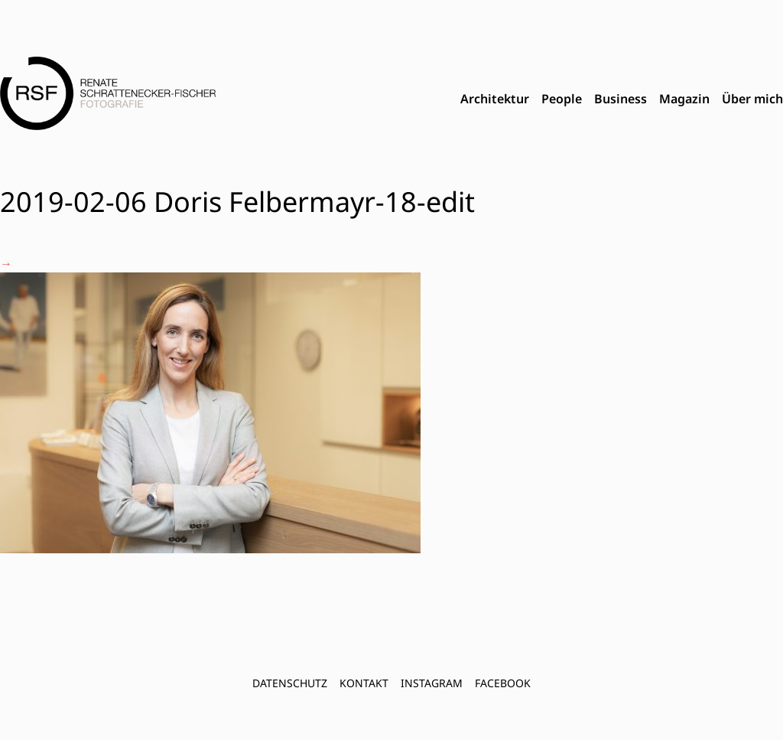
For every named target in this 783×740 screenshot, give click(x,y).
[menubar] (621, 99)
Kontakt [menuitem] (364, 683)
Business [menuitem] (620, 98)
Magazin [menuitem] (684, 98)
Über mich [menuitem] (752, 98)
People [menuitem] (561, 98)
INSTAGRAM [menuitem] (432, 683)
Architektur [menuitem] (494, 98)
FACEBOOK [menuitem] (503, 683)
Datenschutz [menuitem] (289, 683)
